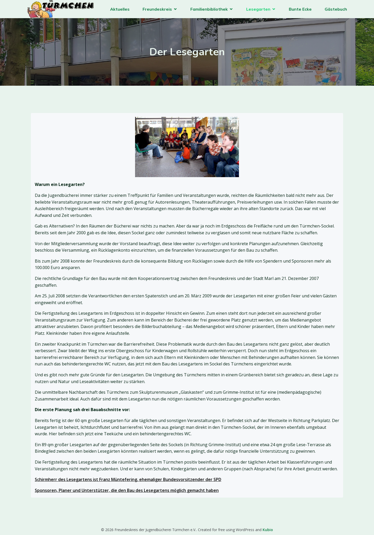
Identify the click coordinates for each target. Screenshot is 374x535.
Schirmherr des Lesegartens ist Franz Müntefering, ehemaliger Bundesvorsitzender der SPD (128, 479)
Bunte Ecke (300, 9)
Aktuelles (120, 9)
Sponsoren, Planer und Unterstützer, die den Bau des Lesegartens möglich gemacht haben (127, 490)
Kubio (268, 529)
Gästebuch (336, 9)
